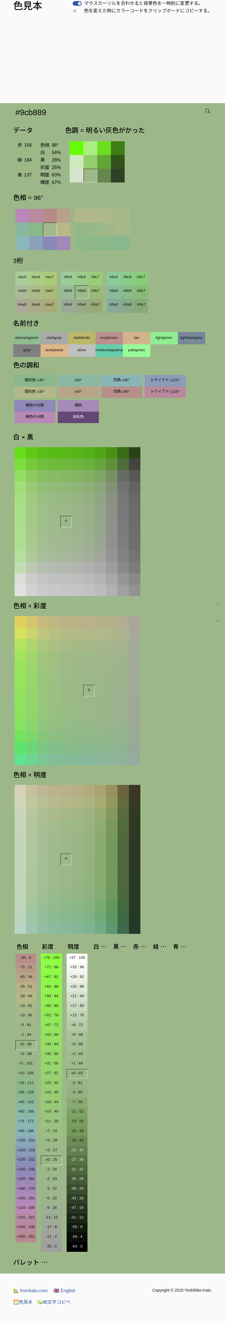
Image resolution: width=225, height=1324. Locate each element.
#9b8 (81, 290)
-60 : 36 (25, 977)
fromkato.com (30, 1290)
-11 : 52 (77, 1111)
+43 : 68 (52, 1034)
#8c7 (141, 277)
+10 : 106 (26, 1073)
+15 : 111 (26, 1083)
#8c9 (113, 277)
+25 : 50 (52, 1083)
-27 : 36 (77, 1159)
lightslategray (191, 337)
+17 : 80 (77, 1005)
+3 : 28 (51, 1140)
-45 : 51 (25, 986)
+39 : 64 (52, 1044)
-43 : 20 (77, 1198)
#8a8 (127, 304)
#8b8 (127, 290)
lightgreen (164, 337)
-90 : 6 (25, 957)
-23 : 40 (77, 1150)
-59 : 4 (77, 1236)
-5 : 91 (25, 1025)
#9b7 (95, 290)
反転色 (78, 417)
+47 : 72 (52, 1025)
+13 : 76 (77, 1015)
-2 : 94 (25, 1034)
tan (136, 337)
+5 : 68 (77, 1034)
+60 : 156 (26, 1111)
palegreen (136, 350)
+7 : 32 (51, 1131)
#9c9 (68, 277)
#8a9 (113, 304)
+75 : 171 (26, 1121)
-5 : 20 (51, 1198)
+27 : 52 (52, 1073)
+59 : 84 (52, 996)
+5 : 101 (26, 1063)
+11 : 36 (52, 1121)
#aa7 (49, 304)
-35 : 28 (77, 1178)
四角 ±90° (122, 380)
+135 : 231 (26, 1159)
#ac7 (49, 277)
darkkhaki (81, 337)
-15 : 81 (25, 1005)
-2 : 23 (51, 1178)
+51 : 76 (52, 1015)
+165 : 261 (26, 1178)
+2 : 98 (26, 1054)
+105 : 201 (26, 1140)
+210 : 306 (26, 1207)
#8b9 (113, 290)
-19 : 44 (77, 1140)
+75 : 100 (51, 957)
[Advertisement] (113, 60)
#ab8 (36, 290)
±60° (78, 380)
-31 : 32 (77, 1169)
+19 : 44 (52, 1102)
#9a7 (95, 304)
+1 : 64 (77, 1063)
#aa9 (22, 304)
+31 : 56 (52, 1063)
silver (81, 350)
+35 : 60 (52, 1054)
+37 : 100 (77, 957)
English (64, 1290)
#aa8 (36, 304)
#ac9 (22, 277)
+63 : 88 (52, 986)
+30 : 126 (26, 1092)
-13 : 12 (51, 1217)
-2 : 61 (77, 1083)
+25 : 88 (77, 986)
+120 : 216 (26, 1150)
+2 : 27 (51, 1150)
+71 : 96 (52, 967)
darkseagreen (27, 337)
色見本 (23, 1302)
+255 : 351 (26, 1236)
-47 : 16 (77, 1207)
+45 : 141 (26, 1102)
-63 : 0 (77, 1246)
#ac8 (36, 277)
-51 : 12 (77, 1217)
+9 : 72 (77, 1025)
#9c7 (95, 277)
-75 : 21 (25, 967)
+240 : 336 (26, 1227)
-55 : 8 (77, 1227)
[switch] (77, 3)
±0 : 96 (26, 1044)
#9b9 (68, 290)
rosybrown (109, 337)
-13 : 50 (77, 1121)
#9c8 (81, 277)
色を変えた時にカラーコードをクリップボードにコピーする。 (148, 10)
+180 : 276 (26, 1188)
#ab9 (22, 290)
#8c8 (127, 277)
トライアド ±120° (165, 380)
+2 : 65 (77, 1054)
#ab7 (49, 290)
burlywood (54, 350)
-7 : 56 (77, 1102)
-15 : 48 (77, 1131)
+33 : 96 (77, 967)
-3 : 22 (51, 1188)
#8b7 (141, 290)
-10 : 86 (25, 1015)
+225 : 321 (26, 1217)
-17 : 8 (51, 1227)
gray (27, 350)
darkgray (54, 337)
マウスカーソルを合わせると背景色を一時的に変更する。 (143, 3)
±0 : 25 (51, 1159)
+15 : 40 (52, 1111)
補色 (78, 405)
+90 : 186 (26, 1131)
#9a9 (68, 304)
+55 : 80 (52, 1005)
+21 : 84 (77, 996)
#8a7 (141, 304)
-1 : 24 (51, 1169)
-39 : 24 (77, 1188)
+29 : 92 (77, 977)
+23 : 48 (52, 1092)
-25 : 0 (51, 1246)
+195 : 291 (26, 1198)
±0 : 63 (77, 1073)
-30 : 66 (25, 996)
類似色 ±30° (35, 380)
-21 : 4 (51, 1236)
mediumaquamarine (109, 350)
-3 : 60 (77, 1092)
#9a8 (81, 304)
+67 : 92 (52, 977)
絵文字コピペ (53, 1302)
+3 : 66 (77, 1044)
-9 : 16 (51, 1207)
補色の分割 (34, 405)
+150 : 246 (26, 1169)
